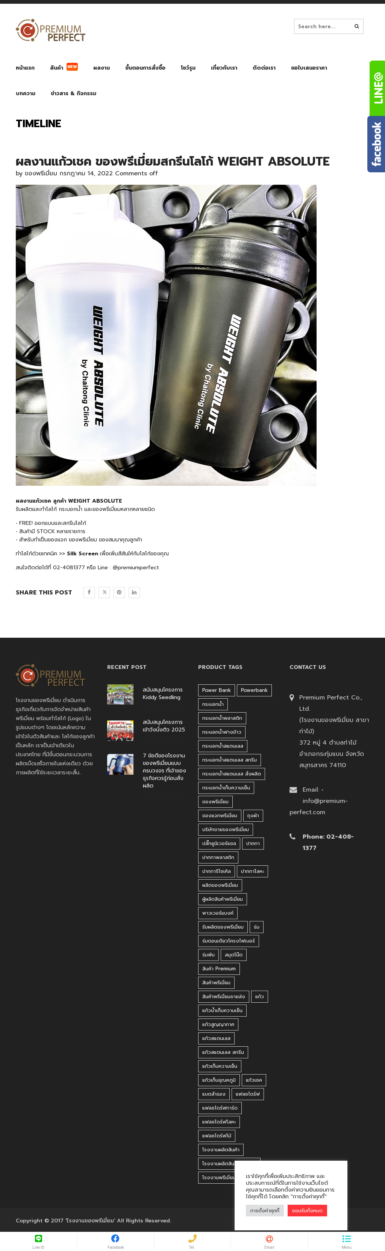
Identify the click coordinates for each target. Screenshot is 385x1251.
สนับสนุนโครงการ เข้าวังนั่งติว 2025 (164, 726)
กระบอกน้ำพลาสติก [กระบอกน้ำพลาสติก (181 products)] (222, 718)
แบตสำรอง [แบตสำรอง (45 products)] (214, 1093)
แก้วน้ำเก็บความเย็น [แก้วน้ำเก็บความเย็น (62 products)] (222, 1010)
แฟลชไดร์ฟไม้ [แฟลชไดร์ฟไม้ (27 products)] (216, 1135)
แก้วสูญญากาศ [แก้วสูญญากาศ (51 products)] (218, 1024)
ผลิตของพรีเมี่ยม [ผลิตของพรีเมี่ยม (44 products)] (220, 885)
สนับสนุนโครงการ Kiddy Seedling (163, 693)
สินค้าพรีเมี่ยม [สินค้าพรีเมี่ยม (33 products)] (216, 982)
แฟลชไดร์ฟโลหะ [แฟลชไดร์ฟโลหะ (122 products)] (219, 1121)
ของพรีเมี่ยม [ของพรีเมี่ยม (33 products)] (215, 801)
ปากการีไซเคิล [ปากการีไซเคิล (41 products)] (216, 871)
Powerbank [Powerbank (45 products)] (254, 690)
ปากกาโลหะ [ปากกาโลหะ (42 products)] (252, 871)
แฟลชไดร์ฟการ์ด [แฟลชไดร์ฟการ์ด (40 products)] (220, 1107)
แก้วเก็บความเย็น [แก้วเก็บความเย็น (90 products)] (219, 1066)
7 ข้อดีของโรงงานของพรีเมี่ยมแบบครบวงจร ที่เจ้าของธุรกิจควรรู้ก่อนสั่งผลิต (164, 771)
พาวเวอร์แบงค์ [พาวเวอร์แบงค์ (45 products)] (217, 913)
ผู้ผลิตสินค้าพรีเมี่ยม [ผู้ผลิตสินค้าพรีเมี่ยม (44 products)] (222, 899)
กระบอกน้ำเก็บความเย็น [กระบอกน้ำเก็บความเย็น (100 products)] (226, 787)
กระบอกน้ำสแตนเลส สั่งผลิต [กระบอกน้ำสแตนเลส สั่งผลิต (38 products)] (231, 773)
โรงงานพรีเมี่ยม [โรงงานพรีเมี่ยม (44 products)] (219, 1177)
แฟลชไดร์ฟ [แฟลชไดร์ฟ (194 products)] (248, 1093)
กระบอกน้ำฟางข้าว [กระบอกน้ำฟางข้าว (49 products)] (221, 732)
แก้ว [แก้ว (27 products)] (259, 996)
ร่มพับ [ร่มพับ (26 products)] (208, 954)
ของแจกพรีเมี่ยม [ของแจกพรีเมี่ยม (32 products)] (219, 815)
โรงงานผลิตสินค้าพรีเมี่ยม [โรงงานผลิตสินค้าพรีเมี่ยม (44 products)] (229, 1163)
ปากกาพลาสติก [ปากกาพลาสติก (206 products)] (218, 857)
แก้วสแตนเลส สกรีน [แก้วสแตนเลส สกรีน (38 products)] (223, 1052)
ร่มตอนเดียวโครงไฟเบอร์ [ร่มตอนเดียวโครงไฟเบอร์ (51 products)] (228, 940)
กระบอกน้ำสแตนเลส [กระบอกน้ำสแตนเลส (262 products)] (222, 745)
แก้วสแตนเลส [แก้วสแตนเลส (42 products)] (216, 1038)
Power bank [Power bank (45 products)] (216, 690)
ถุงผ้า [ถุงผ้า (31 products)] (253, 815)
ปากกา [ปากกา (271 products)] (253, 843)
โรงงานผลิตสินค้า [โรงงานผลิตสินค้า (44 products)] (220, 1149)
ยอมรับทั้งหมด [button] (307, 1210)
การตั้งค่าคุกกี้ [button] (264, 1210)
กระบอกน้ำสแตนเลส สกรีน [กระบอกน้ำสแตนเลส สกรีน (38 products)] (229, 759)
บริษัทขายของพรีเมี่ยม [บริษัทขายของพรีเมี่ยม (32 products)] (225, 829)
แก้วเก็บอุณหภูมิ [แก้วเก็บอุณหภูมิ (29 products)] (219, 1080)
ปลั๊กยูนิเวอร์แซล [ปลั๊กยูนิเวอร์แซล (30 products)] (219, 843)
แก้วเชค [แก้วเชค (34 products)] (254, 1080)
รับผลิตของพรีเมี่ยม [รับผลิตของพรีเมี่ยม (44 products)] (223, 926)
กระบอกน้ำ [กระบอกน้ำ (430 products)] (213, 704)
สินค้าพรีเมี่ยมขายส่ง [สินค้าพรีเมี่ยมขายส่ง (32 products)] (223, 996)
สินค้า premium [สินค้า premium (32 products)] (219, 968)
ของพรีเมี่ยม (41, 173)
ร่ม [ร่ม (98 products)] (256, 926)
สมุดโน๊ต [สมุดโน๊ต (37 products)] (234, 954)
